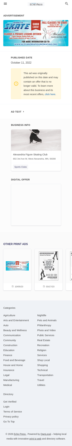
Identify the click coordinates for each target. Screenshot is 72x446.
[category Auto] (5, 325)
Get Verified (9, 401)
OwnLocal (46, 434)
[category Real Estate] (43, 340)
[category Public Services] (45, 335)
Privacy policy (11, 416)
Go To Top (9, 421)
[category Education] (8, 350)
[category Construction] (10, 345)
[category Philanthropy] (44, 325)
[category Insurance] (8, 370)
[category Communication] (12, 335)
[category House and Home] (13, 365)
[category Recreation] (43, 345)
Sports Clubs (20, 167)
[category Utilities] (41, 385)
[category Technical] (42, 370)
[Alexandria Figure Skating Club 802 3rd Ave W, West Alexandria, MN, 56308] (36, 145)
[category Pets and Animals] (47, 320)
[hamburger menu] (5, 4)
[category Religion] (41, 350)
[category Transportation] (45, 375)
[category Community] (9, 340)
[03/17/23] (49, 269)
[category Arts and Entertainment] (16, 320)
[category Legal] (6, 375)
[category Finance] (7, 355)
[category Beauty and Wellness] (15, 330)
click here (50, 94)
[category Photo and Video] (46, 330)
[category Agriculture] (9, 315)
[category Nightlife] (41, 315)
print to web (35, 438)
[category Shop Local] (43, 360)
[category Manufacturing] (11, 380)
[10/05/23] (17, 269)
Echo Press (20, 434)
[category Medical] (7, 385)
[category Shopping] (42, 365)
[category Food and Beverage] (14, 360)
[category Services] (42, 355)
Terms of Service (12, 411)
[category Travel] (40, 380)
